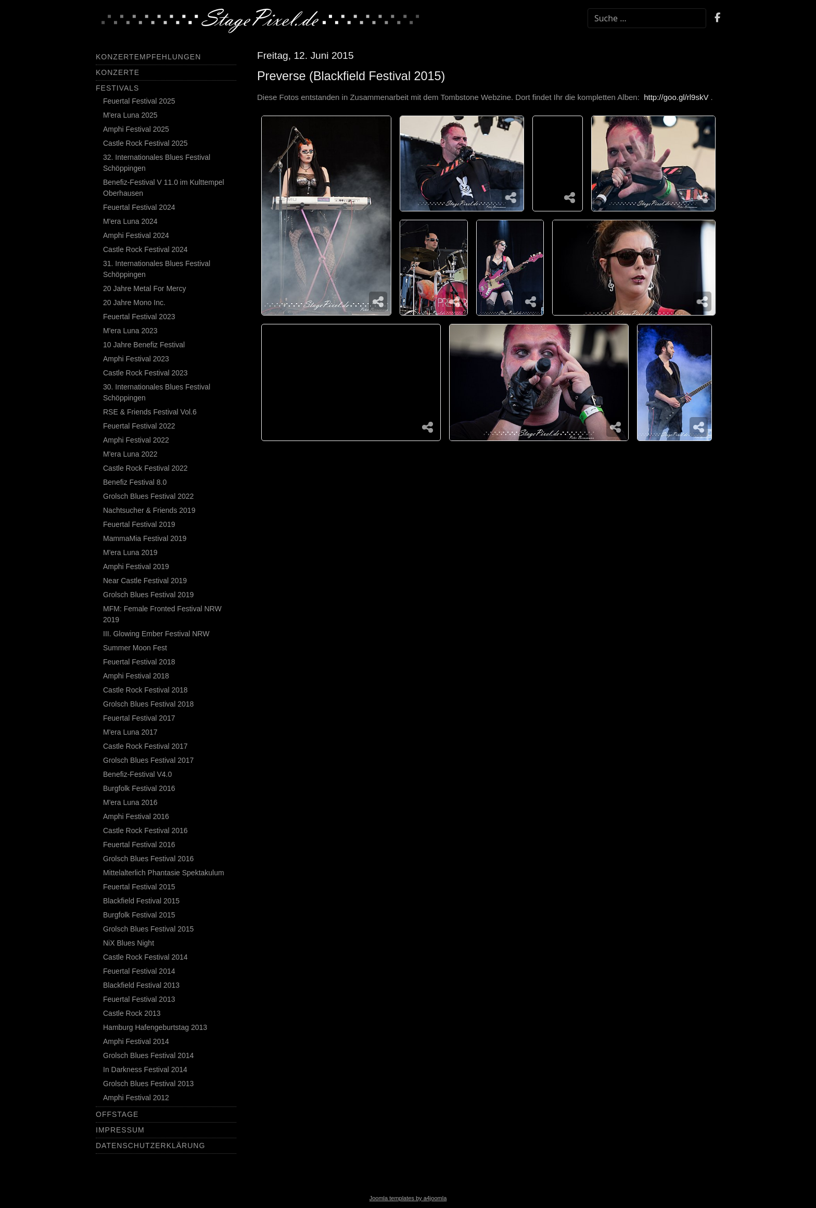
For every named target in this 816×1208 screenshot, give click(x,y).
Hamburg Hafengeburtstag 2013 (155, 1027)
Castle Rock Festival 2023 (145, 373)
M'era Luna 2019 (130, 552)
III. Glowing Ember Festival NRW (156, 634)
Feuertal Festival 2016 (139, 844)
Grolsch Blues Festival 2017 (148, 760)
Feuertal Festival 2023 (139, 316)
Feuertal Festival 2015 (139, 887)
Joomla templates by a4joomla (408, 1198)
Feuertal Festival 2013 (139, 999)
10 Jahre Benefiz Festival (144, 345)
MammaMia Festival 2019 (144, 538)
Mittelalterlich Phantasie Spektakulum (163, 873)
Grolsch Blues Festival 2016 (148, 858)
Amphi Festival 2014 (136, 1041)
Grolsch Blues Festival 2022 (148, 496)
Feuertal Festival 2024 (139, 207)
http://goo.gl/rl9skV (676, 97)
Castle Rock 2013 (132, 1013)
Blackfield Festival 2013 (141, 985)
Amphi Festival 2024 (136, 235)
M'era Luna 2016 (130, 802)
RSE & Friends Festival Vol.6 (150, 412)
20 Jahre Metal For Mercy (144, 288)
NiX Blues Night (128, 943)
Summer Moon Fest (135, 648)
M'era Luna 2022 (130, 454)
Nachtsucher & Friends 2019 (149, 510)
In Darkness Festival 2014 (145, 1069)
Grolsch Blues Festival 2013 (148, 1083)
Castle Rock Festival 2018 (145, 690)
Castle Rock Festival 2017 (145, 746)
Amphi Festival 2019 (136, 566)
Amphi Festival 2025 (136, 129)
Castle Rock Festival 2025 (145, 143)
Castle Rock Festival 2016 (145, 830)
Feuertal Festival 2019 (139, 524)
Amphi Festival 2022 (136, 440)
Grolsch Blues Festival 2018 (148, 704)
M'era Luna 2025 (130, 115)
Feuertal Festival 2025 (139, 101)
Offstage (117, 1114)
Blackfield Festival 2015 (141, 901)
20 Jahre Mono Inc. (134, 302)
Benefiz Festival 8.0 (135, 482)
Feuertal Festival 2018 (139, 662)
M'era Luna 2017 (130, 732)
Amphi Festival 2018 (136, 676)
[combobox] (647, 18)
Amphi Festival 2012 (136, 1097)
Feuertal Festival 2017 (139, 718)
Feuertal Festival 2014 (139, 971)
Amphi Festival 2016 (136, 816)
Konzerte (117, 72)
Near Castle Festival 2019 (145, 580)
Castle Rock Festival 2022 (145, 468)
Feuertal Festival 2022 (139, 426)
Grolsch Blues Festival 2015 (148, 929)
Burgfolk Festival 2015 (139, 915)
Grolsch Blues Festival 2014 (148, 1055)
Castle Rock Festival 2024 (145, 249)
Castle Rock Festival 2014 (145, 957)
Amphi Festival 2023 (136, 359)
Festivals (117, 88)
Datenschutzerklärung (150, 1145)
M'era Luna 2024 (130, 221)
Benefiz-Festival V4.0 (137, 774)
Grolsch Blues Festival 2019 (148, 594)
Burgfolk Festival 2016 (139, 788)
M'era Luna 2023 (130, 330)
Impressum (120, 1130)
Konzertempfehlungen (148, 57)
